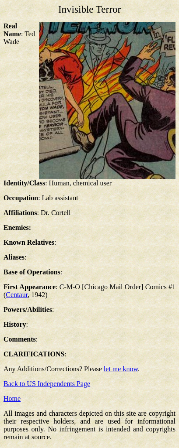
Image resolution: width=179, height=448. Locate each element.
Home (12, 398)
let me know (121, 369)
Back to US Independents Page (47, 383)
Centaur (17, 294)
